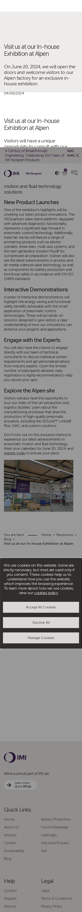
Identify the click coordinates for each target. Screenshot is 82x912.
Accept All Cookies (41, 460)
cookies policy (46, 446)
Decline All (41, 475)
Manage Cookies (41, 491)
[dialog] (41, 456)
